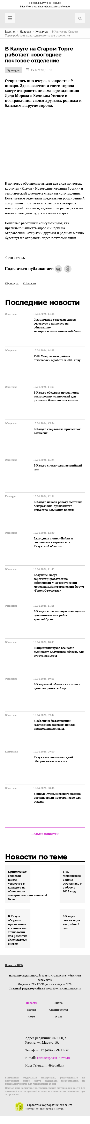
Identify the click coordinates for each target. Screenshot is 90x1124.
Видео (58, 1003)
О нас (58, 1016)
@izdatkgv (56, 1065)
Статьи (31, 1009)
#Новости (29, 283)
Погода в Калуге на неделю (45, 2)
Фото (31, 1016)
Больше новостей (45, 834)
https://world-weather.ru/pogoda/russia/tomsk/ (45, 6)
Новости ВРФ (14, 965)
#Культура (11, 283)
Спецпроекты (58, 1009)
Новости (31, 1003)
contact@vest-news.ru (53, 1057)
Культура (13, 70)
